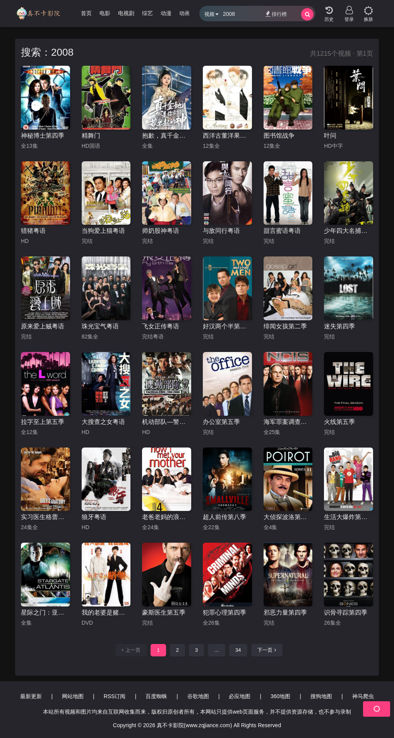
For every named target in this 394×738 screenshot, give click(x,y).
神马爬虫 (363, 696)
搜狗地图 (321, 696)
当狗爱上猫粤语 (103, 230)
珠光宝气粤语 (100, 326)
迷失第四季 (339, 326)
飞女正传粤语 (160, 326)
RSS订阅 (115, 696)
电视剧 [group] (126, 13)
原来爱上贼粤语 (42, 326)
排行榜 (276, 13)
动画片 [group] (187, 13)
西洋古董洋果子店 (227, 135)
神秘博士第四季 (42, 135)
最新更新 (31, 696)
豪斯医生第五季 (163, 612)
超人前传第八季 (224, 517)
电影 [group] (104, 13)
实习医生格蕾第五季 (45, 517)
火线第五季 (339, 422)
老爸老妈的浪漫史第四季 (166, 517)
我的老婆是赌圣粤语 (106, 612)
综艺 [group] (147, 13)
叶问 (330, 135)
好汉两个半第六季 (227, 326)
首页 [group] (86, 13)
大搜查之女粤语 (103, 422)
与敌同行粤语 (221, 230)
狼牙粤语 (94, 517)
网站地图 (73, 696)
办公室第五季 (221, 422)
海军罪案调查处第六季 (288, 422)
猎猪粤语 (33, 230)
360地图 (280, 696)
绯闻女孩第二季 (285, 326)
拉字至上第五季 (42, 422)
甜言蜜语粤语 (282, 230)
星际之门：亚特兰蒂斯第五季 (45, 612)
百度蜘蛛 (156, 696)
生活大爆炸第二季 (348, 517)
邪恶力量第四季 (285, 612)
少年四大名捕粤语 (348, 230)
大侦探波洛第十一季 (288, 517)
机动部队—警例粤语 (166, 422)
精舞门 (91, 135)
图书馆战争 (279, 135)
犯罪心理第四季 (224, 612)
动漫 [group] (166, 13)
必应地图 (239, 696)
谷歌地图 (198, 696)
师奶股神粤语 (160, 230)
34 (238, 650)
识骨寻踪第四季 (345, 612)
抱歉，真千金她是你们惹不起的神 (166, 135)
